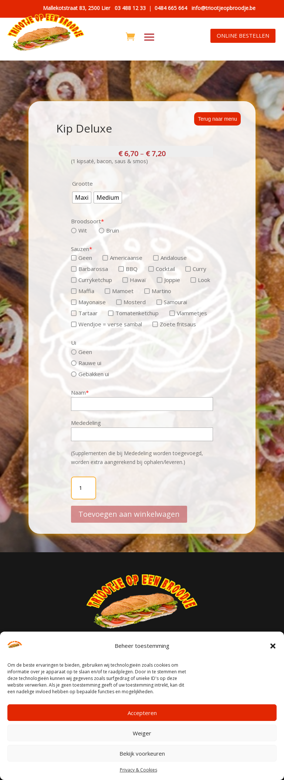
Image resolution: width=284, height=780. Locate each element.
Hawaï (134, 280)
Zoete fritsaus (174, 324)
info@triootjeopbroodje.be (224, 7)
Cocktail (161, 268)
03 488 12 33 (130, 7)
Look (200, 280)
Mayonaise (88, 302)
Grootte (82, 183)
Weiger (142, 733)
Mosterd (131, 302)
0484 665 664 (171, 7)
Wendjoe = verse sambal (106, 324)
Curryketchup (91, 280)
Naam (80, 392)
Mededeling (86, 422)
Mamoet (119, 291)
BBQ (128, 268)
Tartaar (84, 313)
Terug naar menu (217, 119)
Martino (157, 291)
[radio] (81, 197)
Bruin (109, 230)
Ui (73, 342)
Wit (79, 230)
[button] (273, 646)
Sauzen (81, 248)
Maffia (82, 291)
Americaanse (122, 257)
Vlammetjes (188, 313)
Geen (81, 257)
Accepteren (142, 713)
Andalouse (170, 257)
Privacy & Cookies (138, 770)
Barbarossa (89, 268)
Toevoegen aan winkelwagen (129, 508)
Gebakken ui (90, 374)
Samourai (171, 302)
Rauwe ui (86, 363)
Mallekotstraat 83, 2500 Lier (76, 7)
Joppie (168, 280)
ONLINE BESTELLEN (243, 35)
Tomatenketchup (133, 313)
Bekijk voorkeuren (142, 753)
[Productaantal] (84, 488)
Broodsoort (87, 221)
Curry (195, 268)
